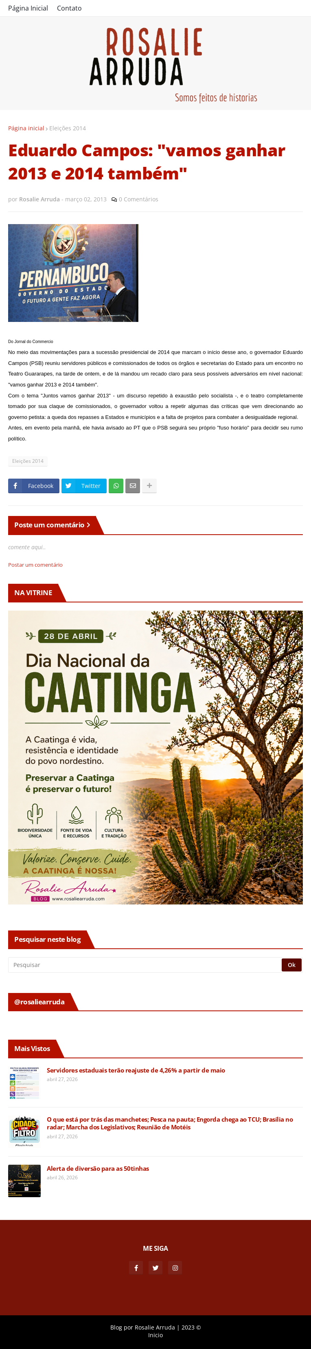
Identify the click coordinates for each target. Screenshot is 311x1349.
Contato (69, 8)
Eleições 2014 (67, 128)
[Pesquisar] (145, 964)
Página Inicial (28, 8)
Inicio (155, 1335)
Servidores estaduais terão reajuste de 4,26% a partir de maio (136, 1070)
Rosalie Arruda (155, 1327)
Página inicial (26, 128)
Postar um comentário (35, 564)
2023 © (191, 1327)
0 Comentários (138, 199)
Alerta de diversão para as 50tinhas (98, 1168)
